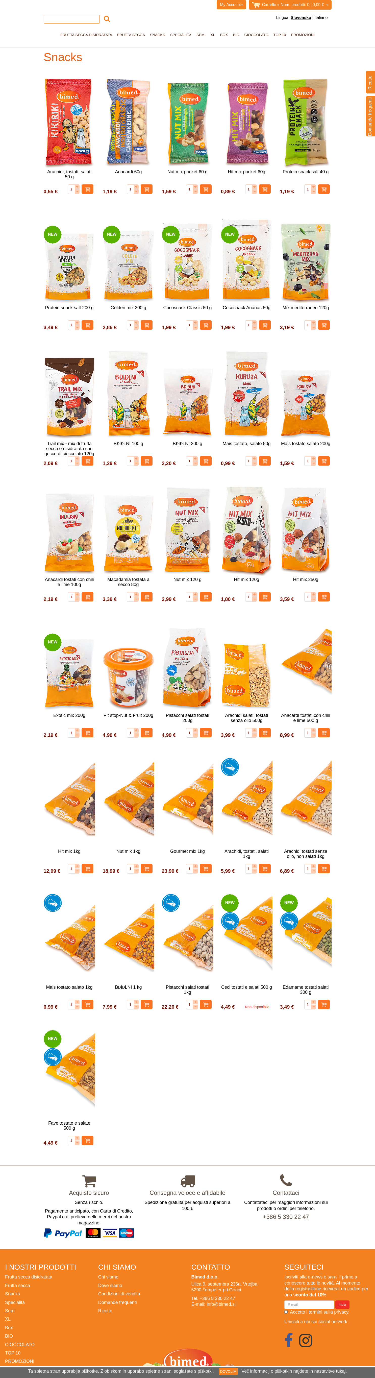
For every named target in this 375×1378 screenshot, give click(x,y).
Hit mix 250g (305, 579)
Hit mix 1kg (69, 851)
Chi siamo (67, 4)
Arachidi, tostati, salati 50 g (69, 174)
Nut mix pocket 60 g (187, 172)
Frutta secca (131, 35)
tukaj (341, 1371)
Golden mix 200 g (128, 307)
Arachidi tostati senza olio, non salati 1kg (305, 853)
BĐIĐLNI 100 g (128, 443)
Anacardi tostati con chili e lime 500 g (305, 717)
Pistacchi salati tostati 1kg (187, 989)
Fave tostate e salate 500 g (69, 1125)
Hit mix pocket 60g (246, 172)
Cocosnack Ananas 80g (246, 307)
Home (49, 4)
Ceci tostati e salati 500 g (246, 987)
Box (224, 35)
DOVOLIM (228, 1371)
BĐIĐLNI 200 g (187, 443)
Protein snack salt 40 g (306, 172)
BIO (236, 35)
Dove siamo (110, 1285)
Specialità (180, 35)
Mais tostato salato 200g (305, 443)
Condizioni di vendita (97, 4)
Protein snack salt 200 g (69, 307)
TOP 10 (279, 35)
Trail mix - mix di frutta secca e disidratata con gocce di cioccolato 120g (69, 448)
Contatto (127, 4)
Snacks (157, 35)
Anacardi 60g (128, 172)
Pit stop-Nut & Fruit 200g (128, 715)
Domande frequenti (117, 1302)
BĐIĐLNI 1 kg (128, 987)
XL (213, 35)
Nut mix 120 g (187, 579)
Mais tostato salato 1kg (69, 987)
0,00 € (290, 5)
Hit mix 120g (246, 579)
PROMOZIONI (303, 35)
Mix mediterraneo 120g (305, 307)
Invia (342, 1304)
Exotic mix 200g (69, 715)
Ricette (105, 1311)
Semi (201, 35)
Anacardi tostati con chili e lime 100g (69, 581)
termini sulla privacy (328, 1312)
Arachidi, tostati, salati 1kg (246, 853)
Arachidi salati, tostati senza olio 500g (246, 717)
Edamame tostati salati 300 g (306, 989)
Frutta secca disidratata (86, 35)
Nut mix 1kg (128, 851)
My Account (231, 4)
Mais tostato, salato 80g (246, 443)
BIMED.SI (147, 4)
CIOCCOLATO (256, 35)
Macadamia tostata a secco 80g (128, 581)
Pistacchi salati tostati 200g (187, 717)
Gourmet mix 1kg (187, 851)
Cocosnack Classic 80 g (187, 307)
